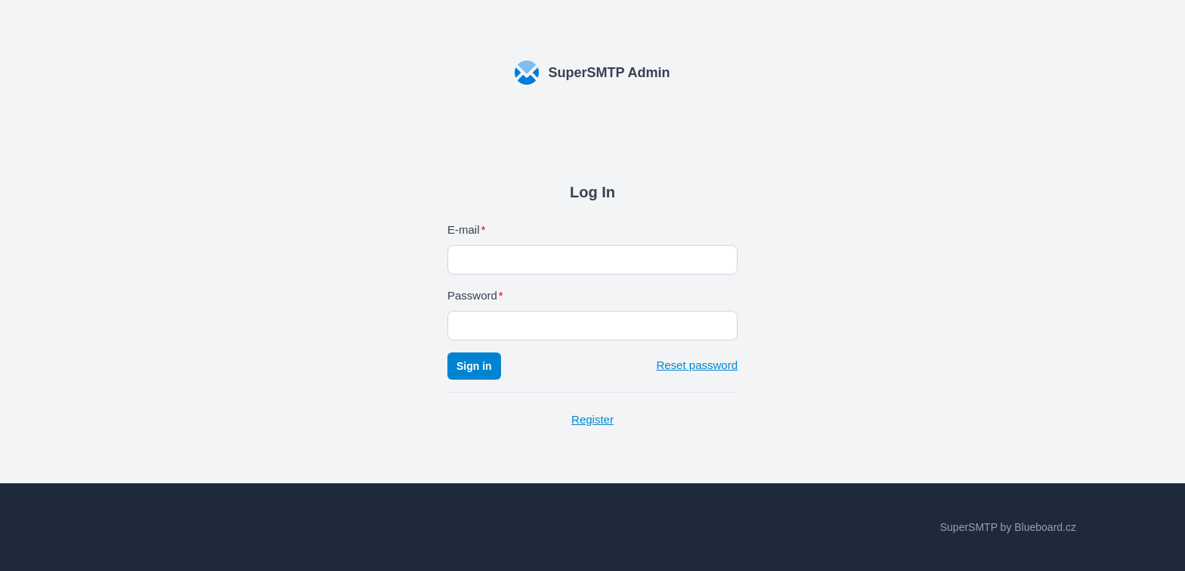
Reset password (697, 364)
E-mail (463, 229)
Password (472, 295)
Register (592, 419)
